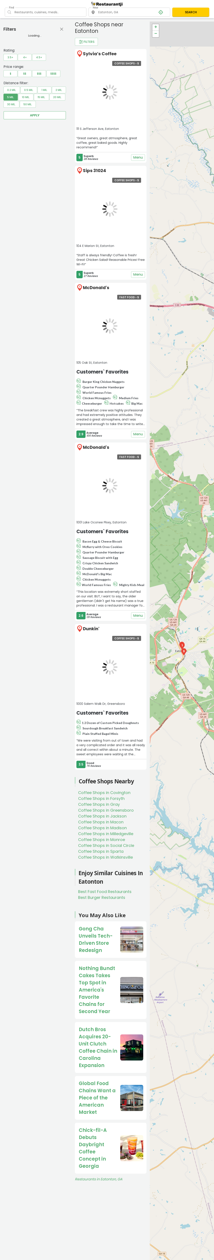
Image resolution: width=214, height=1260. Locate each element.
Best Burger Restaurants (101, 897)
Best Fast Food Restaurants (105, 891)
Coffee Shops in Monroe (101, 839)
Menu (138, 157)
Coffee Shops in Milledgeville (105, 833)
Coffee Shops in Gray (99, 804)
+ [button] (155, 27)
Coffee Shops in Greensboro (106, 810)
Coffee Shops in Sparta (100, 851)
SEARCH (191, 12)
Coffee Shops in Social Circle (106, 845)
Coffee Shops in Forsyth (101, 798)
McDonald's (96, 287)
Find (11, 7)
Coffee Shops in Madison (102, 828)
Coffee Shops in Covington (104, 792)
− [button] (155, 34)
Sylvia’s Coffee (100, 54)
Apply (35, 115)
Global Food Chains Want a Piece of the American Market (97, 1098)
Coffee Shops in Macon (100, 822)
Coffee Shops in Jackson (102, 816)
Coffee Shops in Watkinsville (105, 857)
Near (95, 7)
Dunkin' (91, 629)
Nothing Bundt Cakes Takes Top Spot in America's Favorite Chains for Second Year (97, 990)
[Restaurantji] (107, 4)
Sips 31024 (94, 170)
